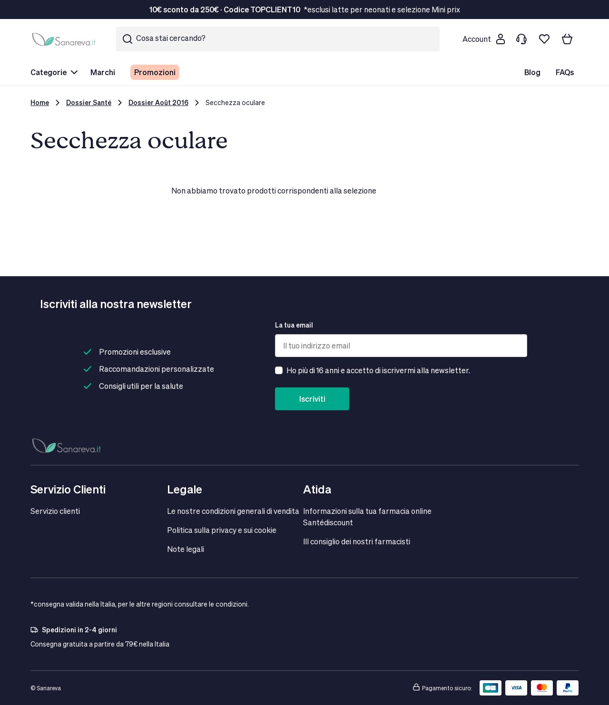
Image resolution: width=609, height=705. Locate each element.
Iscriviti (312, 398)
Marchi (102, 72)
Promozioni (155, 72)
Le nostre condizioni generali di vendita (233, 510)
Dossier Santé (88, 102)
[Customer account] (483, 39)
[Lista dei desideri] (544, 39)
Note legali (185, 548)
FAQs (565, 72)
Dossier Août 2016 (158, 102)
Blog (532, 72)
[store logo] (65, 39)
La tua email (294, 325)
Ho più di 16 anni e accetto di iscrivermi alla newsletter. (378, 370)
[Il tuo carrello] (567, 39)
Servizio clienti (55, 510)
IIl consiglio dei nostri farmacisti (356, 541)
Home (39, 102)
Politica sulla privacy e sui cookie (221, 529)
